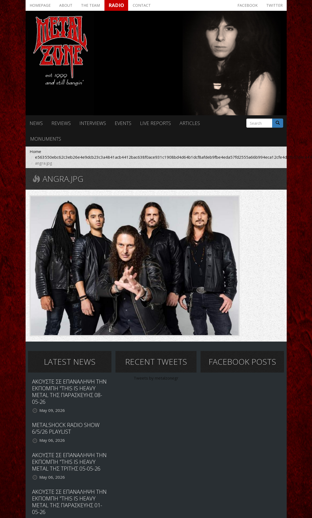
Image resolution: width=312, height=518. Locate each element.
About (65, 5)
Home (35, 151)
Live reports (155, 123)
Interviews (92, 123)
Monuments (45, 138)
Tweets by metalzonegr (156, 378)
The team (90, 5)
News (36, 123)
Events (123, 123)
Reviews (61, 123)
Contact (142, 5)
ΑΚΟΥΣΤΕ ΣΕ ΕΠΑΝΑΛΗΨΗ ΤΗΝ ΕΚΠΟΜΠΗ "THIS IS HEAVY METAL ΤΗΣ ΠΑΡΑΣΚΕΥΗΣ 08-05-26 (69, 391)
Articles (190, 123)
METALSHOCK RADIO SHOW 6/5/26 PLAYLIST (66, 428)
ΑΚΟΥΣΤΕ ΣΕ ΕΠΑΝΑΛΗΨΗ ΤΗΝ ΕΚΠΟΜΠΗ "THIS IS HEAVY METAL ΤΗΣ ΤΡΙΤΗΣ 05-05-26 (69, 461)
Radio (116, 5)
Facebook (247, 5)
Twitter (274, 5)
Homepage (40, 5)
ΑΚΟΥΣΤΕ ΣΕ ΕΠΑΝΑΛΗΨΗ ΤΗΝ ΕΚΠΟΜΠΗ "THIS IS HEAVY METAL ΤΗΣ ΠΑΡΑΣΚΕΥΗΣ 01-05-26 (69, 502)
